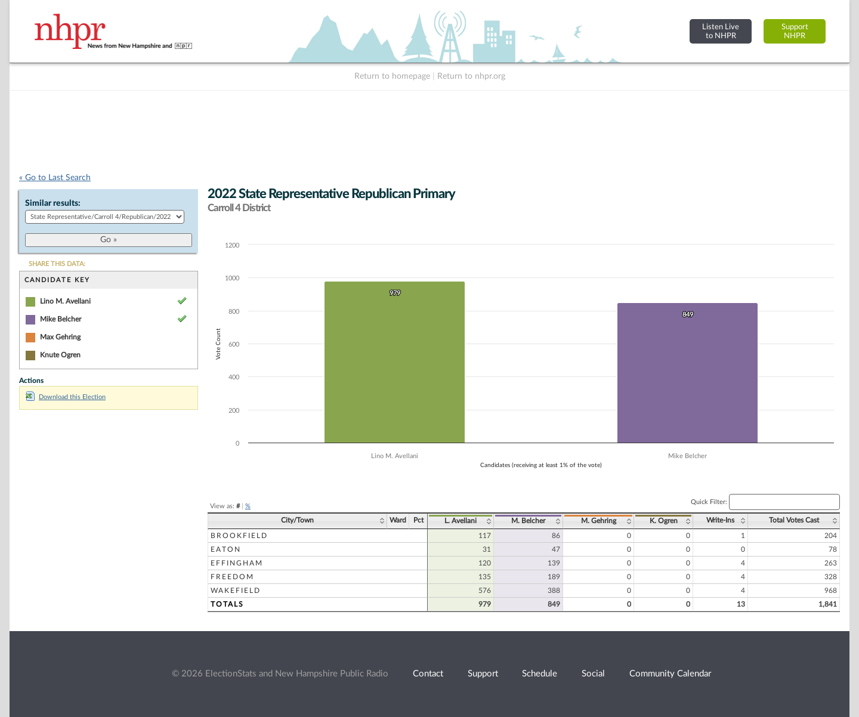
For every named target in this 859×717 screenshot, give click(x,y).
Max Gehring (60, 337)
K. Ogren (664, 520)
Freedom (232, 576)
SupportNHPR (794, 31)
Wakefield (236, 590)
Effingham (237, 563)
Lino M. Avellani (65, 301)
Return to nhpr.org (471, 76)
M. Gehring (598, 520)
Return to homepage (392, 76)
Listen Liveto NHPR (720, 31)
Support (483, 673)
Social (593, 673)
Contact (428, 673)
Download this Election (66, 397)
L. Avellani (460, 520)
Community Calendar (670, 673)
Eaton (226, 549)
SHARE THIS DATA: (57, 264)
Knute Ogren (60, 354)
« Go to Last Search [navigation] (55, 178)
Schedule (539, 673)
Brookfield (239, 535)
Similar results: (53, 203)
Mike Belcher (60, 319)
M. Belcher (528, 520)
